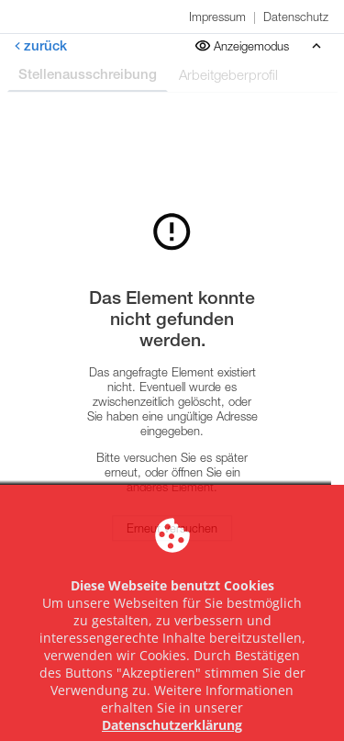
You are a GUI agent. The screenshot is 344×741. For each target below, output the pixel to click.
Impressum (217, 16)
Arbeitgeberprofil (228, 74)
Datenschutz (295, 16)
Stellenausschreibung (87, 74)
